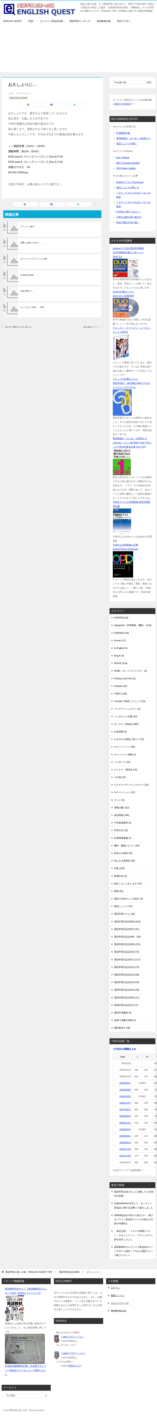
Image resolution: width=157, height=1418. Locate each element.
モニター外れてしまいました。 (19, 327)
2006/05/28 (125, 1089)
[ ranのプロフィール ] (72, 1336)
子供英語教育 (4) (122, 822)
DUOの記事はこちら (123, 291)
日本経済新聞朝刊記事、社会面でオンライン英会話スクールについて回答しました (25, 1370)
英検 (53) (118, 891)
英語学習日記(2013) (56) (126, 974)
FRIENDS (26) (121, 633)
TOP (28, 1272)
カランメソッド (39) (124, 746)
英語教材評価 (104, 21)
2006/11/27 (125, 1103)
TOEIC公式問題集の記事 (125, 545)
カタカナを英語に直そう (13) (129, 739)
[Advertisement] (78, 49)
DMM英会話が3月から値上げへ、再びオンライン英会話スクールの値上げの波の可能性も (133, 1219)
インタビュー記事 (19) (125, 716)
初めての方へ (124, 21)
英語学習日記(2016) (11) (126, 997)
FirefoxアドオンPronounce (130, 182)
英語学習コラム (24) (124, 913)
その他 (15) (120, 777)
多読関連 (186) (121, 815)
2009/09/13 (125, 1142)
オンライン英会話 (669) (126, 724)
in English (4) (121, 648)
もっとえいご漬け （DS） (33, 307)
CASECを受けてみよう (128, 211)
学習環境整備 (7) (122, 838)
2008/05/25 (125, 1116)
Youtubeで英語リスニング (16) (130, 701)
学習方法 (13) (121, 830)
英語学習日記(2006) (18, 98)
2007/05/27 (125, 1109)
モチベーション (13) (124, 792)
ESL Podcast (122, 157)
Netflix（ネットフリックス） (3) (130, 670)
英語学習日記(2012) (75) (126, 967)
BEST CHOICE (123, 104)
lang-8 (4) (119, 655)
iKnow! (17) (120, 640)
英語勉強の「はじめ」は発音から (133, 138)
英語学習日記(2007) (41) (126, 929)
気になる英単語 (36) (124, 860)
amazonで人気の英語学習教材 (128, 248)
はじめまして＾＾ (91, 327)
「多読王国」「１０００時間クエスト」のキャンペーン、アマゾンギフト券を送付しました (133, 1235)
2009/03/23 (125, 1129)
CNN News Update (126, 168)
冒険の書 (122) (121, 807)
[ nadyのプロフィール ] (73, 1353)
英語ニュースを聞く (126, 143)
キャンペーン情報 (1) (125, 754)
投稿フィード (117, 1295)
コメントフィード (120, 1303)
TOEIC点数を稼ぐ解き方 (129, 217)
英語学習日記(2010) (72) (126, 951)
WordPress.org (118, 1310)
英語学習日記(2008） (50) (127, 936)
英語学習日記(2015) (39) (126, 989)
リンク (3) (119, 800)
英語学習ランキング (80, 21)
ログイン (115, 1287)
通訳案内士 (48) (122, 1027)
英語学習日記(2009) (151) (127, 944)
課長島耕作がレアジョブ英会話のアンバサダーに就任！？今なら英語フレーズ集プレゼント (133, 1251)
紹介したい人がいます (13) (128, 883)
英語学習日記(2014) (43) (126, 982)
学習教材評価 (123, 133)
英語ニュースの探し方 (127, 187)
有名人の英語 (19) (123, 853)
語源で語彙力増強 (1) (125, 1020)
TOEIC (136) (120, 693)
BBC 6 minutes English (128, 163)
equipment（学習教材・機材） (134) (132, 625)
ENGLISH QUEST (12, 21)
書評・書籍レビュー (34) (126, 845)
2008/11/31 (125, 1123)
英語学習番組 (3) (122, 1012)
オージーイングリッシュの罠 (33, 259)
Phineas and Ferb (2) (125, 678)
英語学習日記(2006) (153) (127, 921)
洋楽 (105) (119, 868)
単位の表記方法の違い (127, 222)
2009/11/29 (125, 1149)
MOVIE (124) (121, 663)
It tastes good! (27, 275)
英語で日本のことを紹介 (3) (128, 898)
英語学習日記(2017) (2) (126, 1005)
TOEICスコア (75, 1365)
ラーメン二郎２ (27, 226)
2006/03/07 (125, 1083)
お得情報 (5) (120, 731)
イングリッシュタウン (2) (127, 708)
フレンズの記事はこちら (125, 379)
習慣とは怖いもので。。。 (32, 243)
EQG (31, 21)
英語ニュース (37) (123, 906)
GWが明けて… (27, 291)
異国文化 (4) (120, 876)
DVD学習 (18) (121, 617)
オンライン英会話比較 (51, 21)
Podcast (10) (120, 686)
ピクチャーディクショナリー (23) (131, 784)
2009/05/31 (125, 1136)
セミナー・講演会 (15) (125, 769)
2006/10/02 (125, 1096)
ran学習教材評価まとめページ (128, 252)
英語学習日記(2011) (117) (127, 959)
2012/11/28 (125, 1155)
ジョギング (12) (122, 762)
